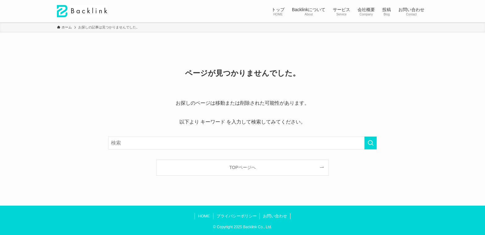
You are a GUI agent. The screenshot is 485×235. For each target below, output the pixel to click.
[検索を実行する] (370, 142)
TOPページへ (242, 167)
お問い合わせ (275, 216)
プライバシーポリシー (237, 216)
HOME (204, 216)
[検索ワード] (242, 142)
